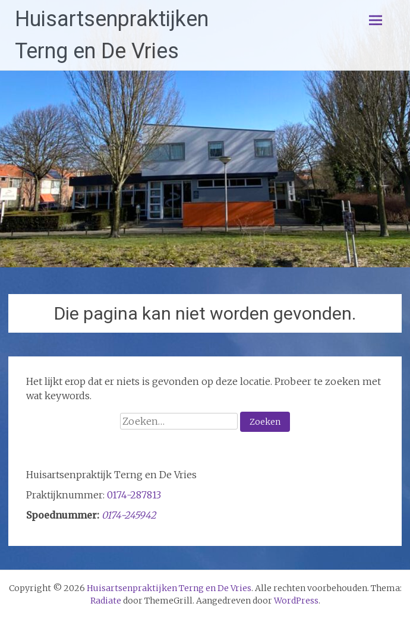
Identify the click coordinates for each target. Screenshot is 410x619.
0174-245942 (129, 515)
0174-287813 (134, 495)
